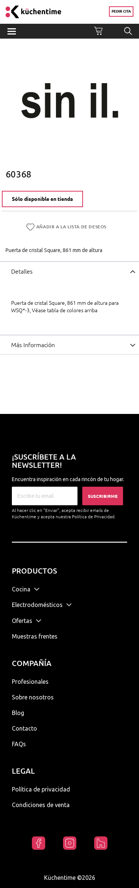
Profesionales (30, 681)
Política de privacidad (41, 789)
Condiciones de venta (41, 805)
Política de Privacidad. (94, 516)
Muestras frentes (34, 636)
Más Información (33, 345)
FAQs (19, 744)
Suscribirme (103, 496)
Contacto (24, 728)
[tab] (69, 271)
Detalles (22, 271)
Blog (18, 712)
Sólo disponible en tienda (42, 199)
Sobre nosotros (33, 697)
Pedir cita (121, 11)
